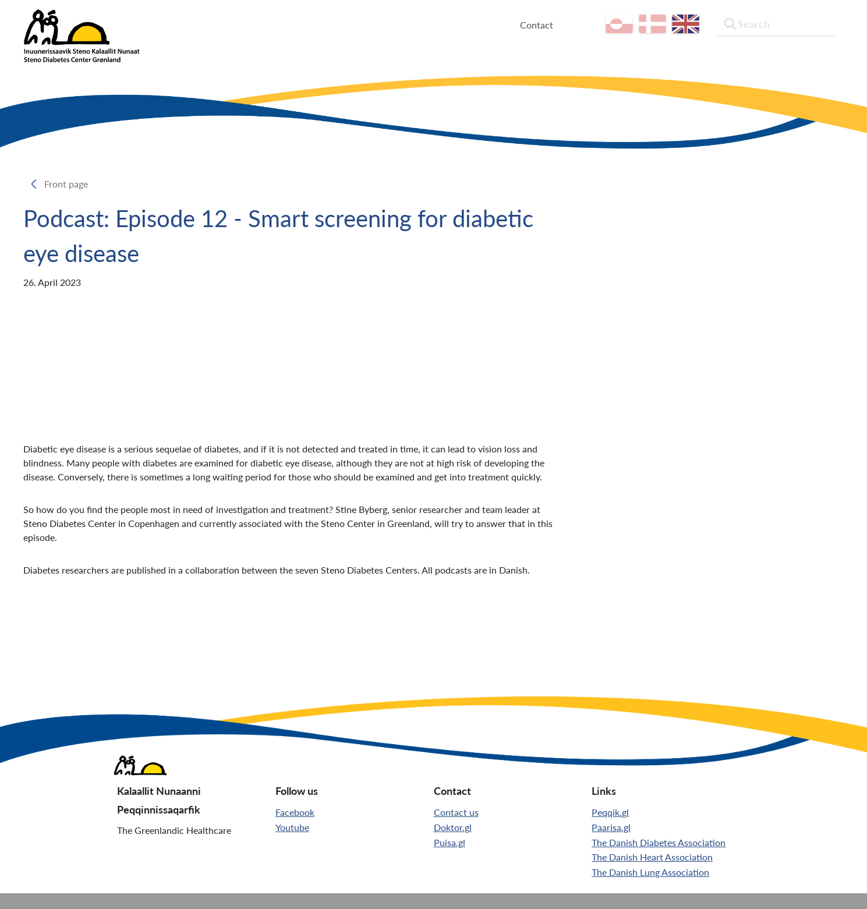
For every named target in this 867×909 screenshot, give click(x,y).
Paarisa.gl (611, 827)
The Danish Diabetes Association (659, 842)
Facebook (294, 812)
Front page (69, 183)
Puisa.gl (449, 842)
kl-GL (629, 24)
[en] (696, 24)
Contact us (456, 812)
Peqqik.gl (610, 812)
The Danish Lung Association (650, 872)
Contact (547, 24)
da (663, 24)
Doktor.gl (453, 827)
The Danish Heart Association (652, 856)
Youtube (292, 827)
